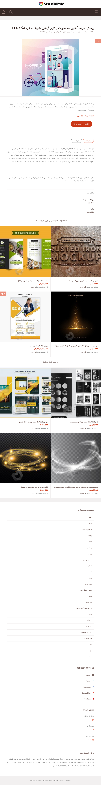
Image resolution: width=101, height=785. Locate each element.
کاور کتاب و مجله (86, 632)
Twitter (90, 681)
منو (91, 650)
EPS (83, 31)
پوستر (89, 212)
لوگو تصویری (88, 638)
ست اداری (89, 602)
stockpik (91, 203)
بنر (91, 572)
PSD (90, 523)
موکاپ (90, 656)
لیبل (90, 644)
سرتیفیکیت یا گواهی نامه (84, 608)
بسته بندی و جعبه (86, 560)
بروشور (90, 554)
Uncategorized (87, 529)
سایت (90, 596)
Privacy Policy (53, 781)
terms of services (65, 781)
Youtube (89, 699)
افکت (90, 541)
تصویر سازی (88, 584)
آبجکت (90, 535)
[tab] (88, 141)
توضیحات (88, 141)
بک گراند (89, 566)
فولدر (90, 614)
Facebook (88, 687)
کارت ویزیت (88, 626)
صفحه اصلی (90, 31)
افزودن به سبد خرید (81, 123)
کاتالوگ (89, 620)
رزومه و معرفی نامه (86, 590)
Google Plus (88, 693)
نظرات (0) (76, 141)
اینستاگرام (89, 547)
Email (90, 675)
